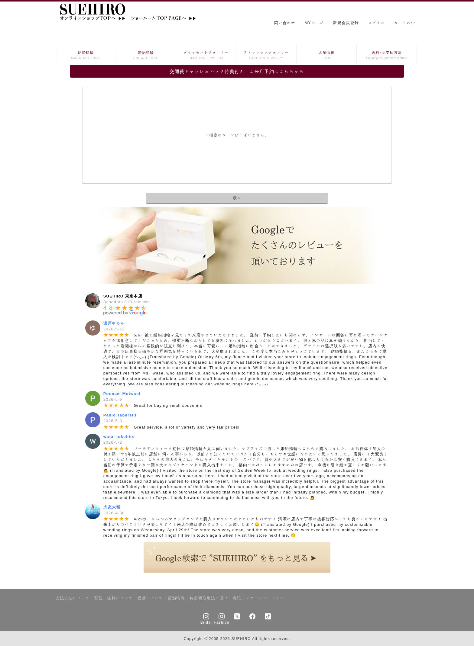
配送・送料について (113, 598)
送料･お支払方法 (387, 55)
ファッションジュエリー (266, 55)
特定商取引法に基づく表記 (215, 598)
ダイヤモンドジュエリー (206, 55)
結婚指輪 (86, 55)
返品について (150, 598)
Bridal (206, 622)
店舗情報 (326, 55)
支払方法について (73, 598)
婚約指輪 (146, 55)
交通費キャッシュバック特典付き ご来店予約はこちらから (237, 71)
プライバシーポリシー (267, 598)
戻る (237, 198)
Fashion (221, 622)
